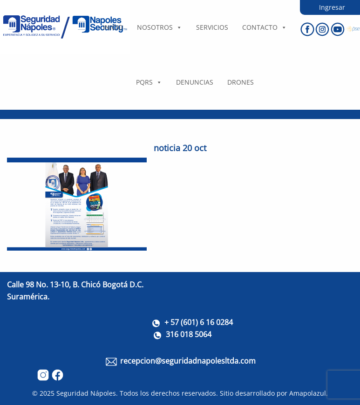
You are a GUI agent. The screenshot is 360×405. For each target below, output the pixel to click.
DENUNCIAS (194, 82)
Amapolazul (307, 393)
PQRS (149, 82)
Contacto (264, 27)
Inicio (113, 27)
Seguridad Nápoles (86, 393)
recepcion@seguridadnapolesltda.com (188, 361)
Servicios (212, 27)
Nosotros (159, 27)
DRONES (240, 82)
